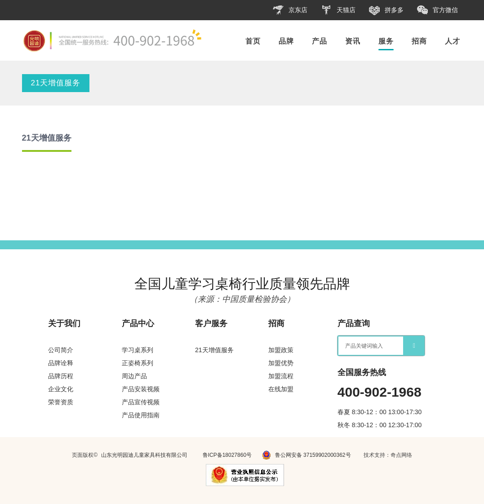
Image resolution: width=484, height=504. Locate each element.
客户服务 (211, 323)
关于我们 (64, 323)
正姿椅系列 (137, 363)
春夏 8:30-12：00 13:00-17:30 (379, 412)
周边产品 (134, 376)
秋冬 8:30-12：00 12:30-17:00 (379, 425)
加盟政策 (280, 350)
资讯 (352, 41)
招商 (419, 41)
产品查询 (353, 323)
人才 (452, 41)
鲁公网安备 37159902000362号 (306, 455)
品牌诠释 (60, 363)
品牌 (286, 41)
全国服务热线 (361, 372)
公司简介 (60, 350)
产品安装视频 (141, 389)
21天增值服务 (56, 83)
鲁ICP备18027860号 (227, 455)
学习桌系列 (137, 350)
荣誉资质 (60, 402)
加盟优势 (280, 363)
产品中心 (138, 323)
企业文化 (60, 389)
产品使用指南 (141, 415)
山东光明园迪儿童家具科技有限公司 (144, 455)
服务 (386, 41)
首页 (253, 41)
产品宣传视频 (141, 402)
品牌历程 (60, 376)
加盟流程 (280, 376)
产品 (319, 41)
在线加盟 (280, 389)
